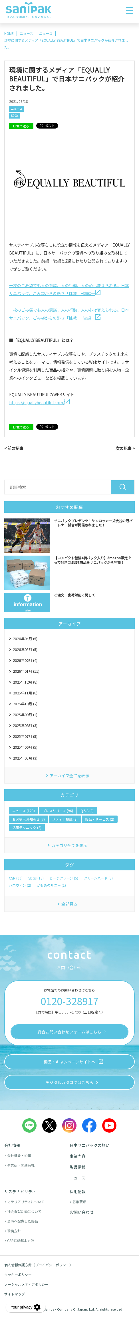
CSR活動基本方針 (20, 1240)
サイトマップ (14, 1293)
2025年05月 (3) (25, 758)
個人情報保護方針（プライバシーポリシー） (38, 1264)
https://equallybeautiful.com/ (39, 402)
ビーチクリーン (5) (63, 878)
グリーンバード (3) (98, 878)
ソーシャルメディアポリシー (26, 1284)
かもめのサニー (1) (51, 885)
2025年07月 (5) (25, 736)
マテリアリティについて (26, 1201)
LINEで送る (21, 126)
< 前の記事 (13, 448)
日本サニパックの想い (90, 1145)
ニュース (16, 109)
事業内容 (78, 1156)
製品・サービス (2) (99, 819)
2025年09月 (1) (25, 714)
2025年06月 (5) (25, 747)
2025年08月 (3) (25, 725)
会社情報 (12, 1145)
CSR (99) (16, 878)
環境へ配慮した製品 (22, 1221)
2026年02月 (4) (25, 660)
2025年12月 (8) (25, 682)
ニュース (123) (23, 810)
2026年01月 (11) (26, 671)
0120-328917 (69, 1000)
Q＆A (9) (87, 810)
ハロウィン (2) (20, 885)
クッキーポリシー (18, 1274)
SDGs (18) (36, 878)
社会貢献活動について (24, 1211)
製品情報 (78, 1167)
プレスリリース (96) (57, 810)
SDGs (14, 115)
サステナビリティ (20, 1191)
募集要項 (79, 1201)
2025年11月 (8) (25, 693)
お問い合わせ (82, 1212)
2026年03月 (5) (25, 649)
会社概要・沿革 (19, 1155)
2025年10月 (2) (25, 703)
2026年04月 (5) (25, 638)
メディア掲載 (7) (65, 819)
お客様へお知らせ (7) (28, 819)
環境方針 (14, 1230)
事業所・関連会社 (21, 1165)
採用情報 (78, 1191)
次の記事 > (125, 448)
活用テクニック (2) (26, 827)
